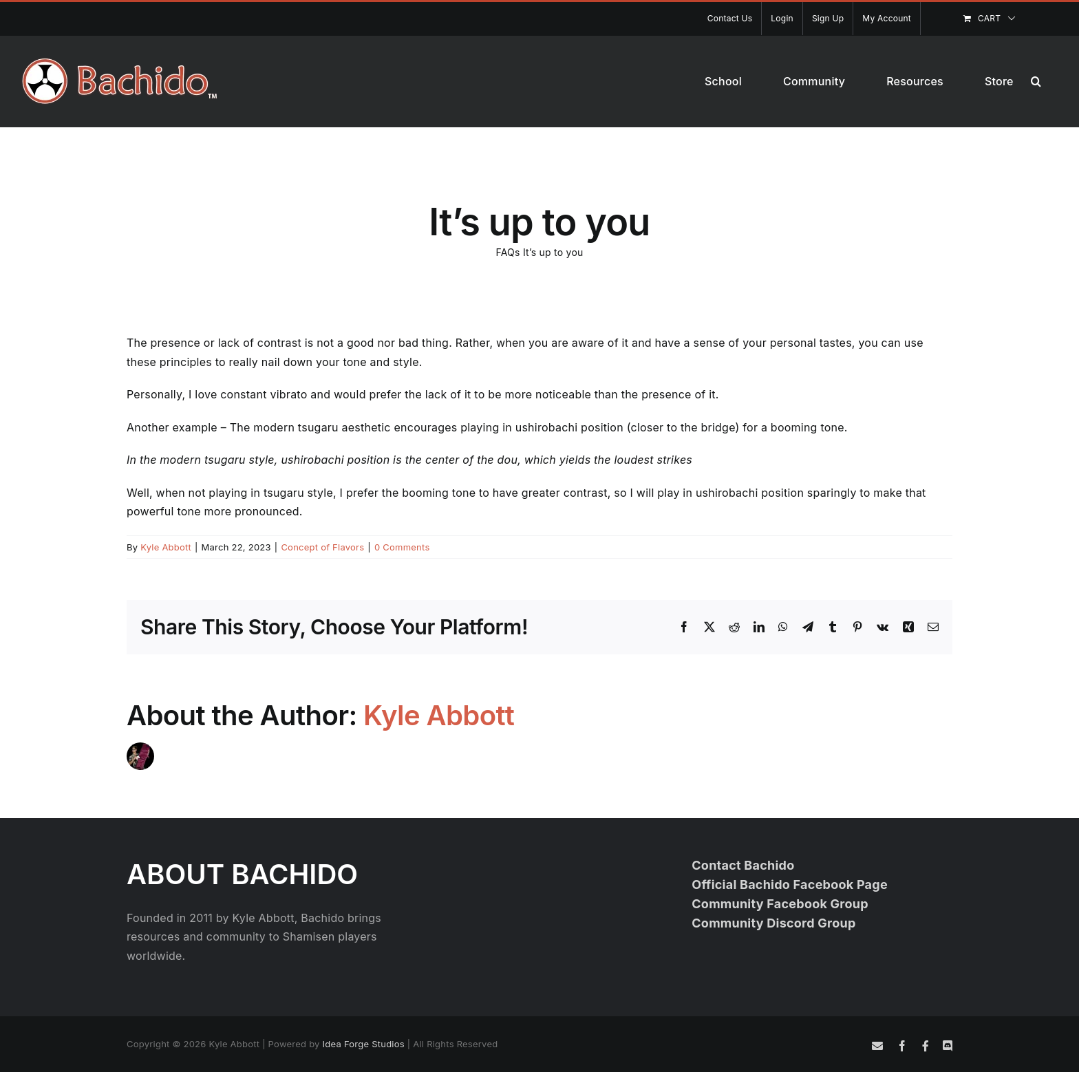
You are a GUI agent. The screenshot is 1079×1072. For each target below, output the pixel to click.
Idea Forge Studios (364, 1043)
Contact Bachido (743, 865)
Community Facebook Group (780, 904)
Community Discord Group (773, 923)
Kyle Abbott (165, 547)
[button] (1036, 81)
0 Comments (402, 547)
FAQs (507, 252)
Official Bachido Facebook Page (790, 884)
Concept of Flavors (322, 547)
